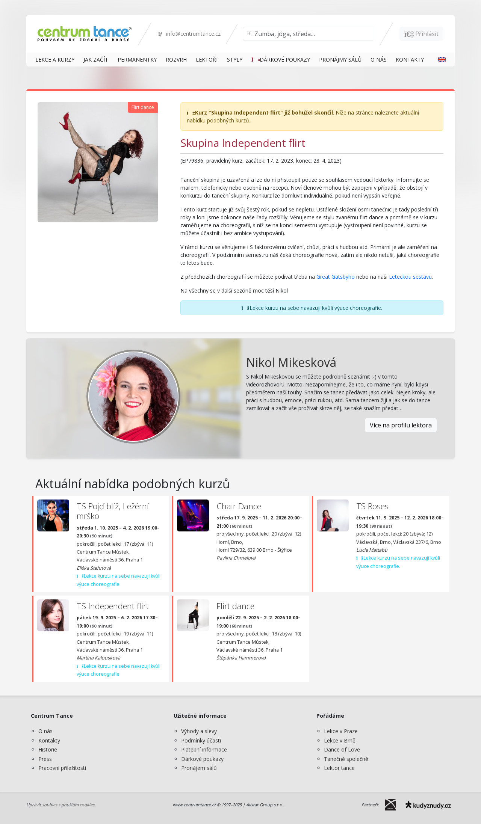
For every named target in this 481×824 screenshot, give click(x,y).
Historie (47, 749)
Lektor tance (339, 767)
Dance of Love (342, 749)
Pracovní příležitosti (62, 767)
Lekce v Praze (341, 731)
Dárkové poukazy (202, 758)
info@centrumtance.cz (189, 33)
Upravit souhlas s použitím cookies (60, 804)
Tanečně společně (346, 758)
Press (45, 758)
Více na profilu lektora (401, 425)
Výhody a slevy (199, 731)
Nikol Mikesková (291, 362)
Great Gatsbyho (335, 276)
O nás (45, 731)
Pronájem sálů (199, 767)
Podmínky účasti (201, 740)
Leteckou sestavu (410, 276)
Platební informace (204, 749)
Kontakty (49, 740)
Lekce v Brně (339, 740)
